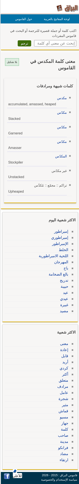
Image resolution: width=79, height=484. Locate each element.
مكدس (61, 98)
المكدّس (60, 156)
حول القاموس (23, 19)
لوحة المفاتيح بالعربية (56, 19)
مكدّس (61, 112)
